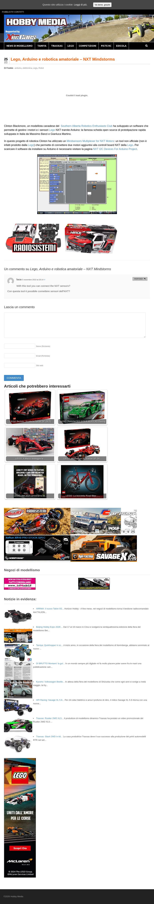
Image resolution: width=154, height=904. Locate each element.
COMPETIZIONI (87, 46)
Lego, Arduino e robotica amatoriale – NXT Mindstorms (63, 59)
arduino (18, 68)
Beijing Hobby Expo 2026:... (49, 627)
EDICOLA (121, 46)
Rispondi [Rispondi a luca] (138, 279)
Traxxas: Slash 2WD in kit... (49, 736)
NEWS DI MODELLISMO (19, 46)
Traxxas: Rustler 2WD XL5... (49, 718)
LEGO (70, 46)
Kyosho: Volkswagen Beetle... (50, 681)
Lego (35, 68)
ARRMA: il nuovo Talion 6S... (50, 608)
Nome (43, 346)
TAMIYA (41, 46)
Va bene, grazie (102, 4)
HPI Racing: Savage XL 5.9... (50, 700)
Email (43, 356)
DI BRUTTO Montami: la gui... (50, 663)
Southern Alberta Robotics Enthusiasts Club (86, 126)
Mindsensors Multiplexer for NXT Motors (90, 141)
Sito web (39, 365)
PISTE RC (106, 46)
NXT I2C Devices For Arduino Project (115, 149)
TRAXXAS (57, 46)
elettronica (27, 68)
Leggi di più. (80, 4)
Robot (41, 68)
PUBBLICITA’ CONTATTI (13, 12)
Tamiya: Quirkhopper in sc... (49, 645)
